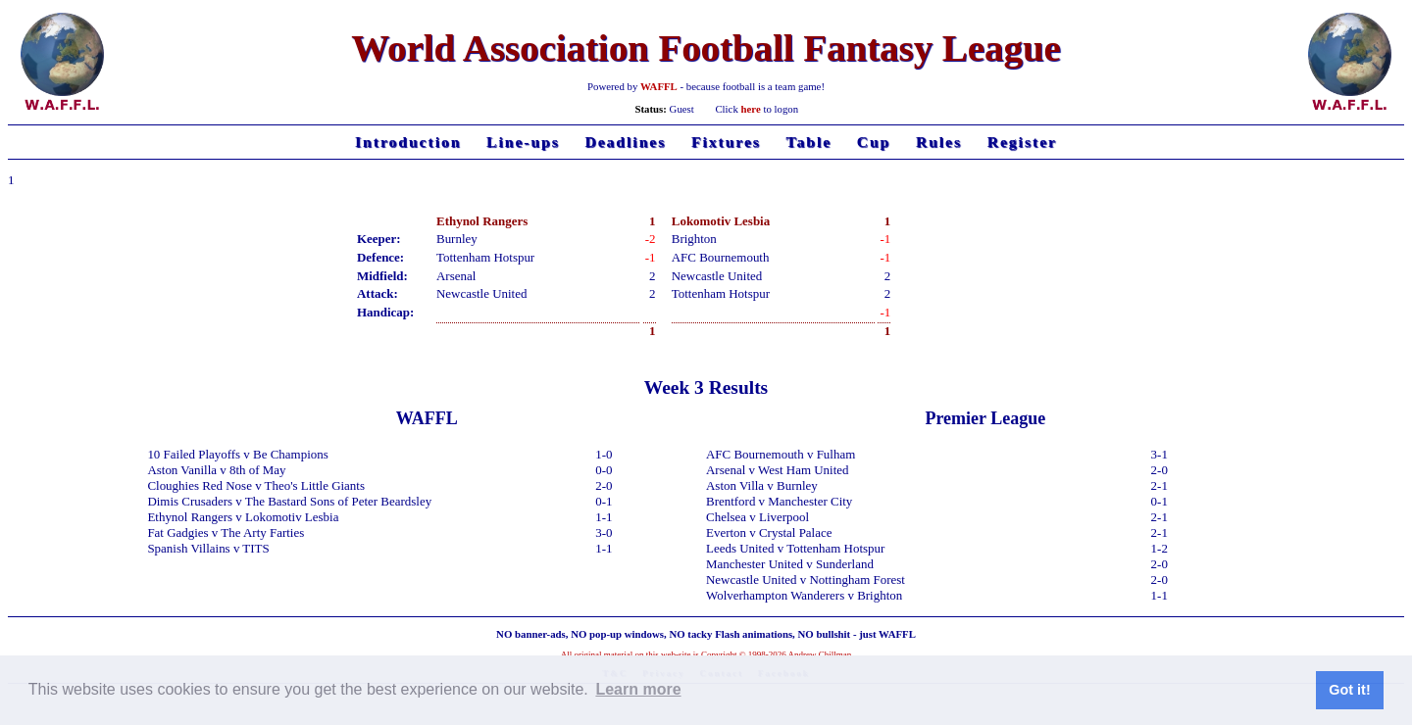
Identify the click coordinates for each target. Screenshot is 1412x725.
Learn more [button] (638, 689)
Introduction (408, 141)
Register (1022, 141)
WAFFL (659, 86)
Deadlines (625, 141)
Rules (939, 141)
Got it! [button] (1349, 690)
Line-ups (523, 141)
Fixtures (726, 141)
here (751, 109)
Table (809, 141)
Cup (874, 141)
